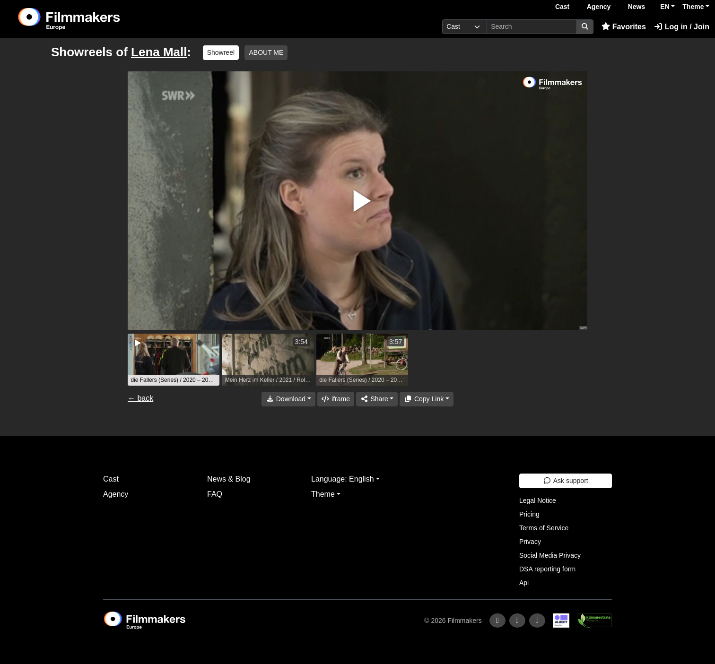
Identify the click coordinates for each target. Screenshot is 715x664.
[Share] (377, 399)
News (636, 6)
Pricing (529, 514)
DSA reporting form (547, 569)
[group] (173, 360)
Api (524, 582)
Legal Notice (537, 500)
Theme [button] (693, 6)
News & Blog (229, 479)
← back (140, 398)
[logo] (92, 19)
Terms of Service (543, 528)
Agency (599, 6)
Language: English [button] (342, 479)
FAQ (214, 494)
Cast (562, 6)
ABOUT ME (266, 52)
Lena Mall (159, 52)
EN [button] (664, 6)
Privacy (530, 541)
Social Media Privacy (550, 555)
